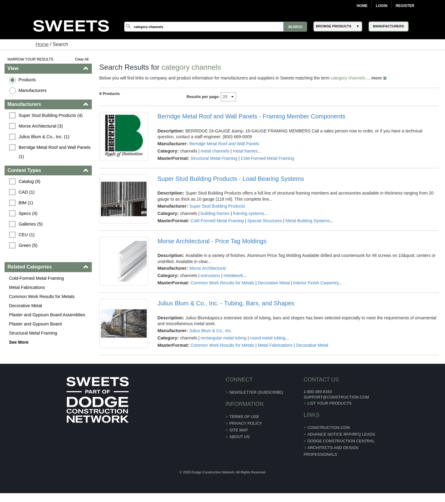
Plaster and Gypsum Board (35, 323)
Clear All (82, 59)
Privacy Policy (245, 423)
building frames (215, 213)
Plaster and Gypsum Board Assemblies (47, 314)
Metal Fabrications (27, 287)
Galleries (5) (30, 224)
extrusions (210, 275)
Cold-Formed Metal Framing (36, 278)
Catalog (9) (29, 181)
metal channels (215, 151)
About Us (239, 436)
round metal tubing (267, 337)
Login (381, 6)
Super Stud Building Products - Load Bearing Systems (230, 178)
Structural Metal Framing (33, 333)
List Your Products (329, 403)
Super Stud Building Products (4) (51, 115)
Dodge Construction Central (341, 441)
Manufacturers (33, 90)
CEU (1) (26, 234)
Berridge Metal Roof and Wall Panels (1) (55, 152)
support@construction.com (336, 397)
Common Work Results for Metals (42, 296)
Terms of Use (244, 416)
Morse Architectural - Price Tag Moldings (212, 241)
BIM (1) (26, 202)
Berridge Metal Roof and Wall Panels (224, 143)
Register (405, 6)
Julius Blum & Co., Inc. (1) (44, 136)
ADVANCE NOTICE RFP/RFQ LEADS (341, 434)
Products (27, 79)
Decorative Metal (25, 305)
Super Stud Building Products (217, 206)
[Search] (215, 27)
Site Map (238, 430)
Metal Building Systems (307, 220)
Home (362, 6)
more (376, 77)
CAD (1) (26, 192)
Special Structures (264, 220)
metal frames (245, 151)
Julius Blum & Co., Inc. (210, 330)
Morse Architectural (207, 268)
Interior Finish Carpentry (316, 282)
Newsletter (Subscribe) (256, 392)
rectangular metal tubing (223, 337)
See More (19, 342)
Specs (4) (28, 213)
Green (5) (28, 245)
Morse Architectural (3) (41, 126)
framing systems (248, 213)
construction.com (328, 427)
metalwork (233, 275)
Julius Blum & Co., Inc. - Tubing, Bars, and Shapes (225, 303)
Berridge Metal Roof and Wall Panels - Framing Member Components (251, 116)
